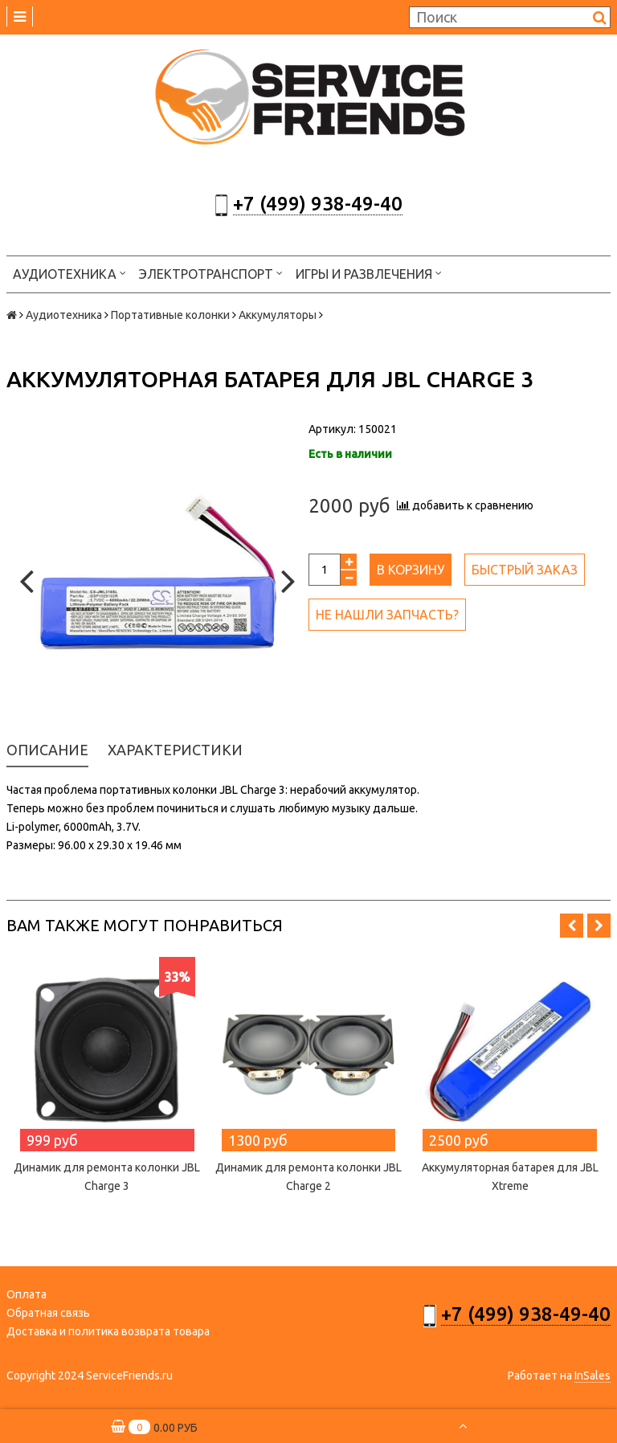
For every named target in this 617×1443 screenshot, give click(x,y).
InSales (592, 1375)
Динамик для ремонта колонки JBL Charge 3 (107, 1176)
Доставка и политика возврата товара (108, 1331)
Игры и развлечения (369, 273)
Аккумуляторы (278, 315)
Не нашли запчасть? (387, 614)
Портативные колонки (170, 315)
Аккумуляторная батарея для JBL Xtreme (510, 1176)
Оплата (26, 1294)
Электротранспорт (211, 273)
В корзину (410, 569)
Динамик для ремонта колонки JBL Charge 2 (308, 1176)
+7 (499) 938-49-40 (317, 204)
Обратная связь (48, 1312)
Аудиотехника (69, 273)
